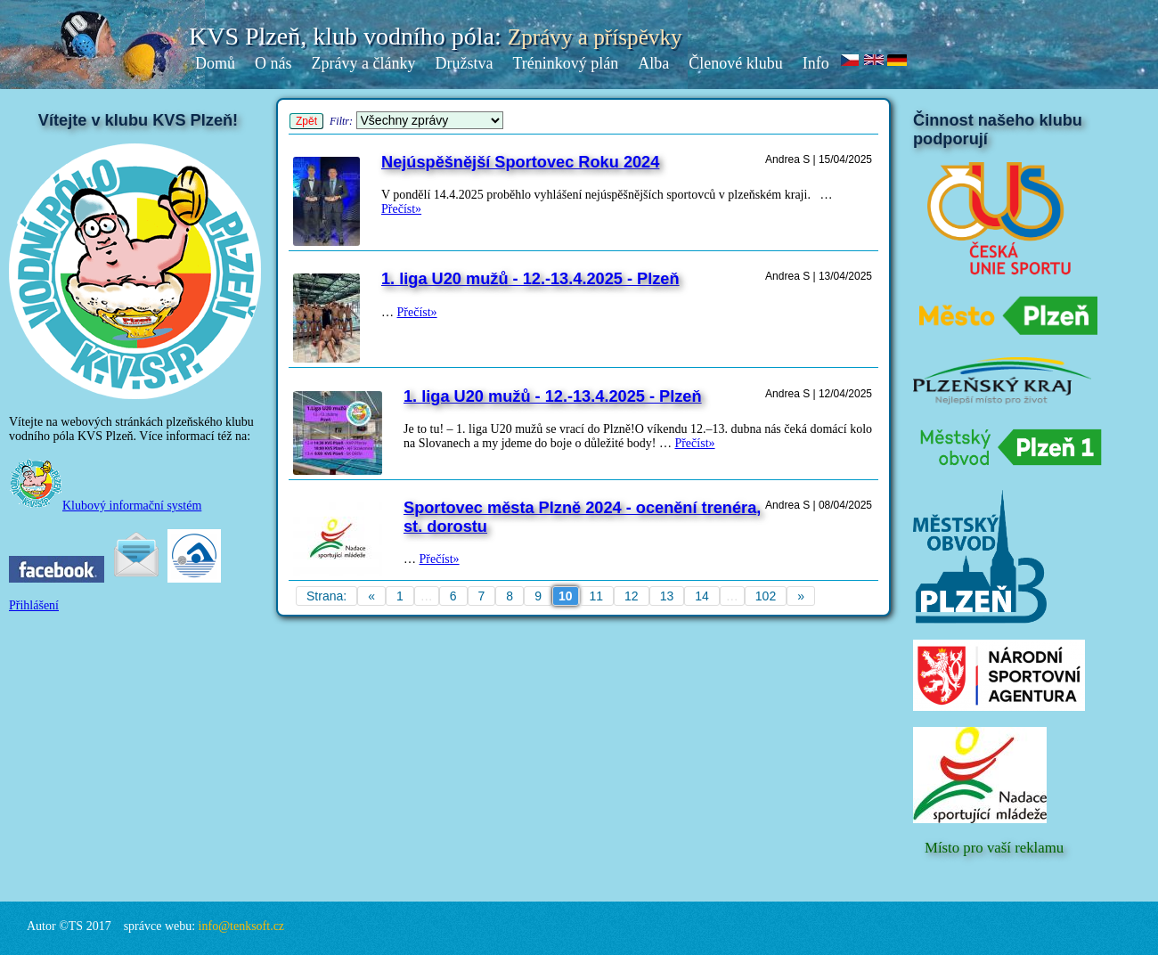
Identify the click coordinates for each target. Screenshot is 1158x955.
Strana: (326, 596)
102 (765, 596)
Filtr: (341, 121)
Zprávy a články (364, 63)
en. (874, 61)
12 (631, 596)
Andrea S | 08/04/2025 (818, 505)
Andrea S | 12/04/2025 (818, 394)
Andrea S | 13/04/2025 (818, 276)
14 (702, 596)
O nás (273, 63)
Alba (653, 63)
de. (897, 61)
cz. (851, 61)
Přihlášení (34, 605)
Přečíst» (401, 209)
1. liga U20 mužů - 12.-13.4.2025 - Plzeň (530, 279)
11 (597, 596)
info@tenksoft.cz (241, 926)
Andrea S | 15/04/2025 (818, 159)
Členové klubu (736, 63)
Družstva (464, 63)
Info (816, 63)
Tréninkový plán (565, 63)
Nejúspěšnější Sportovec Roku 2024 (520, 162)
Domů (215, 63)
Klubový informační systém (105, 505)
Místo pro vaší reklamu (994, 847)
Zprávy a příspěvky (595, 37)
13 (667, 596)
